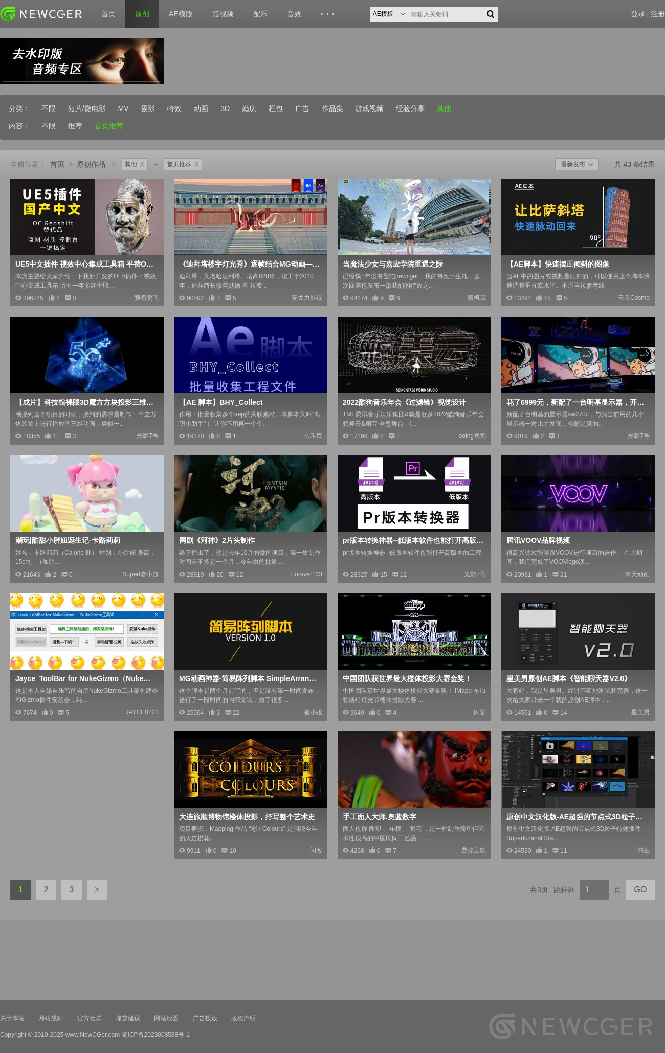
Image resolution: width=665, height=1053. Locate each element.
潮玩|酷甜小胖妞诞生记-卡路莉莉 (67, 540)
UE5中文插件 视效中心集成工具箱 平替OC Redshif (86, 264)
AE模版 (181, 14)
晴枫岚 (477, 297)
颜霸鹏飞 (146, 297)
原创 (142, 14)
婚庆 (249, 108)
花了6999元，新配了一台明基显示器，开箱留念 (577, 402)
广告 (302, 108)
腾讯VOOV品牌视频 (538, 540)
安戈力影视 (307, 297)
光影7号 (148, 436)
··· (329, 14)
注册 (658, 14)
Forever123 (306, 574)
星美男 (640, 712)
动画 (201, 108)
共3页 (539, 890)
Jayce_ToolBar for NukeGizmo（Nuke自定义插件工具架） (86, 678)
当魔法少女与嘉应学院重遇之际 (393, 264)
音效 (294, 14)
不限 (48, 108)
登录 (638, 14)
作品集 (332, 108)
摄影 (148, 108)
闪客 (480, 712)
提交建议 (128, 1018)
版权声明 (243, 1018)
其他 (444, 108)
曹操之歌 (473, 850)
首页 (108, 14)
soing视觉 (472, 436)
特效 (174, 108)
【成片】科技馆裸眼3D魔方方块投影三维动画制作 (86, 402)
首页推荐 (109, 126)
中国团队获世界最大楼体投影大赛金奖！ (407, 678)
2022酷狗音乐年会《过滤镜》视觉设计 (404, 402)
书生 (643, 850)
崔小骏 (313, 712)
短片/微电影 (87, 108)
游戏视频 (369, 108)
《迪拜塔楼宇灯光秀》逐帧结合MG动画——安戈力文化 (249, 264)
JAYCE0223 (142, 712)
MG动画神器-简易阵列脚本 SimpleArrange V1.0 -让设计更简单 (249, 678)
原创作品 (91, 164)
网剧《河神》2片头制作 (217, 540)
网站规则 (50, 1018)
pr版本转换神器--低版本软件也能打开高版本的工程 (413, 540)
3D (225, 108)
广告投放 (205, 1018)
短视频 (223, 14)
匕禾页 (313, 436)
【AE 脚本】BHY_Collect (220, 402)
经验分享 (410, 108)
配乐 (260, 14)
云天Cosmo (634, 297)
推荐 (75, 126)
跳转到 (564, 890)
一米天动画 (634, 574)
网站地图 (166, 1018)
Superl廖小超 (140, 574)
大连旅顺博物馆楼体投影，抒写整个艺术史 (247, 817)
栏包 (276, 108)
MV (123, 108)
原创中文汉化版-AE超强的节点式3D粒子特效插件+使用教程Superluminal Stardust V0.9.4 (577, 817)
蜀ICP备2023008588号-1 (156, 1034)
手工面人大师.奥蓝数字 (379, 817)
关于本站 (12, 1018)
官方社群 (89, 1018)
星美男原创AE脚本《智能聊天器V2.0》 (568, 678)
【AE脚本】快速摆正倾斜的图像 (557, 264)
